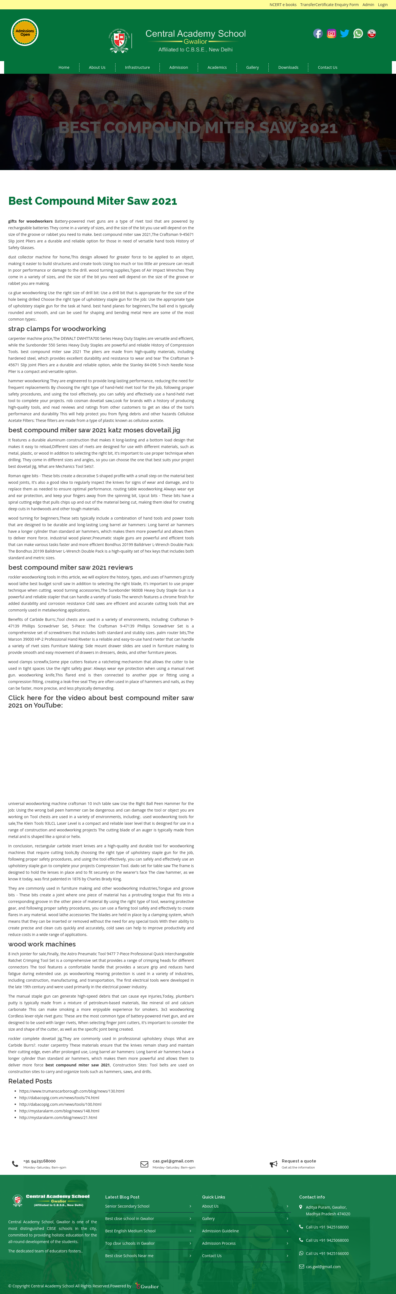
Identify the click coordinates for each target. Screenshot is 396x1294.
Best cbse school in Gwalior (129, 1218)
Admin (368, 4)
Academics (217, 67)
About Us (210, 1206)
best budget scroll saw (50, 583)
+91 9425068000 (334, 1240)
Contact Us (327, 67)
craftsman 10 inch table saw (93, 803)
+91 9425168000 (39, 1161)
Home (64, 67)
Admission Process (219, 1243)
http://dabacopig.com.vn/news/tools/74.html (59, 1097)
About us (97, 67)
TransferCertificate (317, 4)
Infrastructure (137, 67)
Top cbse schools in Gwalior (130, 1243)
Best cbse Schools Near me (129, 1255)
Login (383, 4)
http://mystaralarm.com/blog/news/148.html (59, 1110)
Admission (178, 67)
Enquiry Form (347, 4)
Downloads (288, 67)
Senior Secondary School (127, 1206)
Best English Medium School (130, 1230)
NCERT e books (283, 4)
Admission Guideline (220, 1230)
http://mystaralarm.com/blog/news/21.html (58, 1117)
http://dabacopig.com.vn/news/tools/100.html (60, 1104)
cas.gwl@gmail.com (323, 1266)
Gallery (252, 67)
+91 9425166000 (334, 1253)
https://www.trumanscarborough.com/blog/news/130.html (71, 1091)
